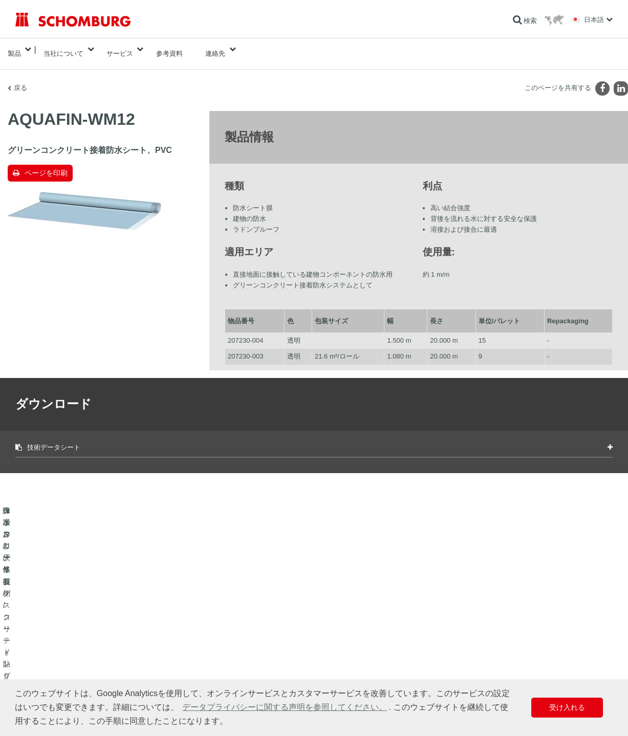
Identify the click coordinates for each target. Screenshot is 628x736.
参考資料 (169, 49)
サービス (119, 49)
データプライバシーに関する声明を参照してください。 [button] (284, 707)
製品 (14, 49)
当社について (63, 49)
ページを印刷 (46, 165)
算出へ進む (235, 631)
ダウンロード (238, 647)
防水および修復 (36, 631)
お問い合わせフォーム (250, 662)
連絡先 (215, 49)
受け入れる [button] (567, 707)
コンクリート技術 (39, 677)
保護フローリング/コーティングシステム (71, 662)
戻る (20, 79)
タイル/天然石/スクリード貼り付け (63, 647)
